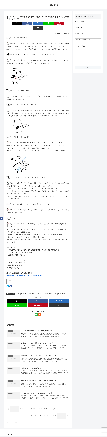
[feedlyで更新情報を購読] (36, 310)
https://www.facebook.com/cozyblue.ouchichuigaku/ (24, 271)
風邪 (46, 289)
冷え (18, 289)
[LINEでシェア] (43, 23)
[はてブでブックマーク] (33, 23)
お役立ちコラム (11, 289)
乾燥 (63, 289)
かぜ (22, 289)
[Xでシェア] (11, 23)
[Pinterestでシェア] (54, 23)
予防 (55, 289)
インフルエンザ (39, 289)
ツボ (59, 289)
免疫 (50, 289)
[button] (64, 23)
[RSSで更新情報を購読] (39, 310)
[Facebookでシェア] (22, 23)
